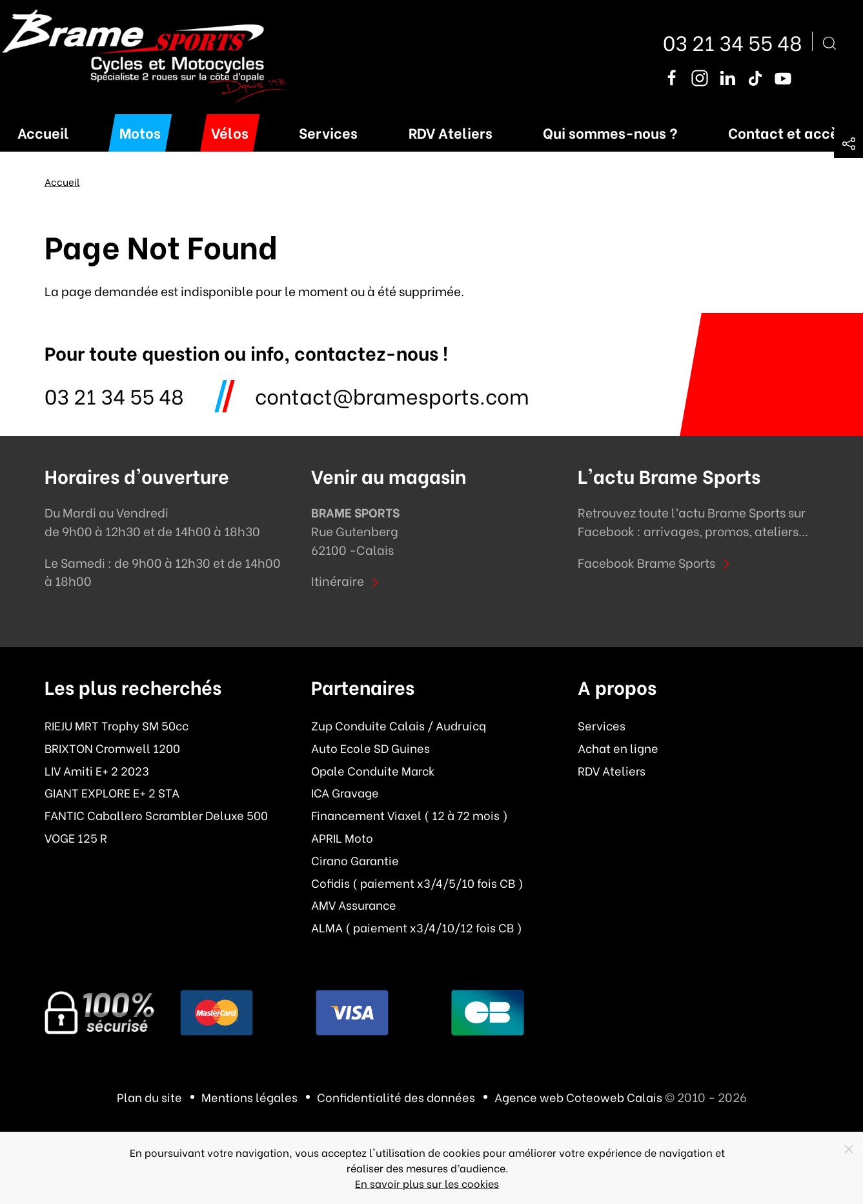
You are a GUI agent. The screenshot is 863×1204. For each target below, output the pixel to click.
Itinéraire (347, 580)
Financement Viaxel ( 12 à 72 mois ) (409, 815)
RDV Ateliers (450, 132)
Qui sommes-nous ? (610, 132)
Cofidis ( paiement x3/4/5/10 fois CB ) (417, 882)
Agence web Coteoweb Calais (578, 1097)
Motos (140, 132)
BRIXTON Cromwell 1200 (112, 747)
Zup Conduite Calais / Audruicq (398, 725)
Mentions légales (249, 1097)
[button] (848, 143)
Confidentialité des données (396, 1097)
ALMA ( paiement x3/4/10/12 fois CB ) (416, 927)
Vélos (230, 132)
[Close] (848, 1149)
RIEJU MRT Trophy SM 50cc (116, 725)
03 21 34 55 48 (732, 41)
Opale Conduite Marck (372, 770)
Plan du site (149, 1097)
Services (328, 132)
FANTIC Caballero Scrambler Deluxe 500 (156, 815)
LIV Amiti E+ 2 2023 (97, 770)
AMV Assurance (353, 904)
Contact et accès (787, 132)
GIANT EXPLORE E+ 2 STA (112, 792)
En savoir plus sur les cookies (427, 1183)
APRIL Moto (342, 837)
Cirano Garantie (355, 860)
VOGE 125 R (76, 837)
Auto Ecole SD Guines (370, 747)
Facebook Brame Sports (656, 562)
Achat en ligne (618, 747)
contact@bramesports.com (392, 395)
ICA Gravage (345, 792)
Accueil (43, 132)
